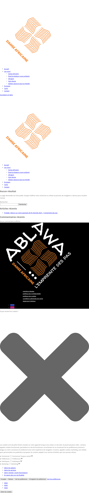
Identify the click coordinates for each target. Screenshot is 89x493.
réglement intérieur (29, 301)
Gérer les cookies (6, 492)
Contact (6, 91)
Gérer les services (10, 470)
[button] (44, 377)
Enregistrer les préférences (37, 479)
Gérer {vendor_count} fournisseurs (15, 473)
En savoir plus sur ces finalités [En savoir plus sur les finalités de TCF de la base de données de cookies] (14, 475)
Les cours (7, 71)
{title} (6, 483)
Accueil (6, 69)
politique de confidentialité (32, 294)
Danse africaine (13, 74)
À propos (7, 86)
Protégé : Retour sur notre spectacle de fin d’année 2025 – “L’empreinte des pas (30, 213)
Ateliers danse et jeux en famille (19, 84)
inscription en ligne (6, 95)
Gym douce (12, 81)
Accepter (3, 479)
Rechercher (4, 202)
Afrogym (11, 79)
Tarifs (6, 88)
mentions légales (28, 291)
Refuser (10, 479)
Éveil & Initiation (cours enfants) (19, 76)
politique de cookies (29, 296)
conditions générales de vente (33, 299)
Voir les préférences (21, 479)
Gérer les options (10, 468)
